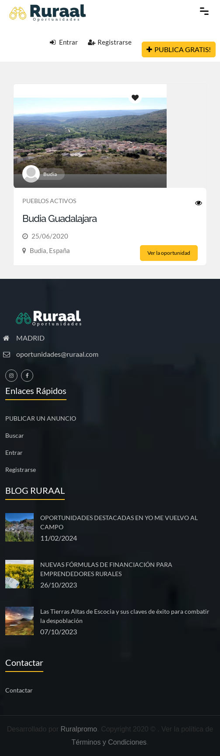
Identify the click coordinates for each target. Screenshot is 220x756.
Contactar (19, 690)
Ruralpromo (78, 729)
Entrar (64, 42)
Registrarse (110, 42)
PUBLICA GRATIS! (179, 49)
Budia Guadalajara (59, 218)
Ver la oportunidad (168, 253)
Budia (50, 174)
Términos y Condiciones (109, 742)
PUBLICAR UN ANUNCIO (40, 418)
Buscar (14, 435)
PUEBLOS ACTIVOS (49, 200)
